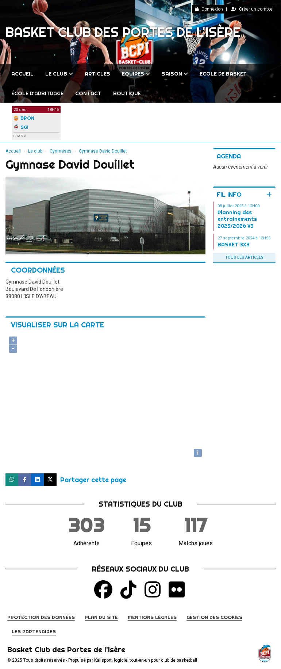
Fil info (229, 194)
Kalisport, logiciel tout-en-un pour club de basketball (145, 660)
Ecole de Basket (223, 73)
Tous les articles (244, 257)
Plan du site (101, 617)
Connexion (209, 9)
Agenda (229, 156)
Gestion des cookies (214, 617)
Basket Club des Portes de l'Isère (122, 32)
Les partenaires (34, 631)
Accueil (22, 73)
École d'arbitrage (37, 93)
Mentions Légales (152, 617)
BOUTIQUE (127, 93)
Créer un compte (252, 9)
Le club (59, 73)
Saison (175, 73)
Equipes (136, 73)
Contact (88, 93)
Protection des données (41, 617)
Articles (97, 73)
